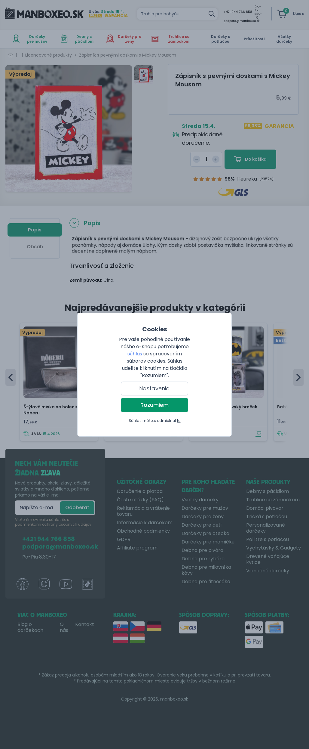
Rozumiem (154, 405)
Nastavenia (154, 388)
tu (179, 420)
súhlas (134, 353)
